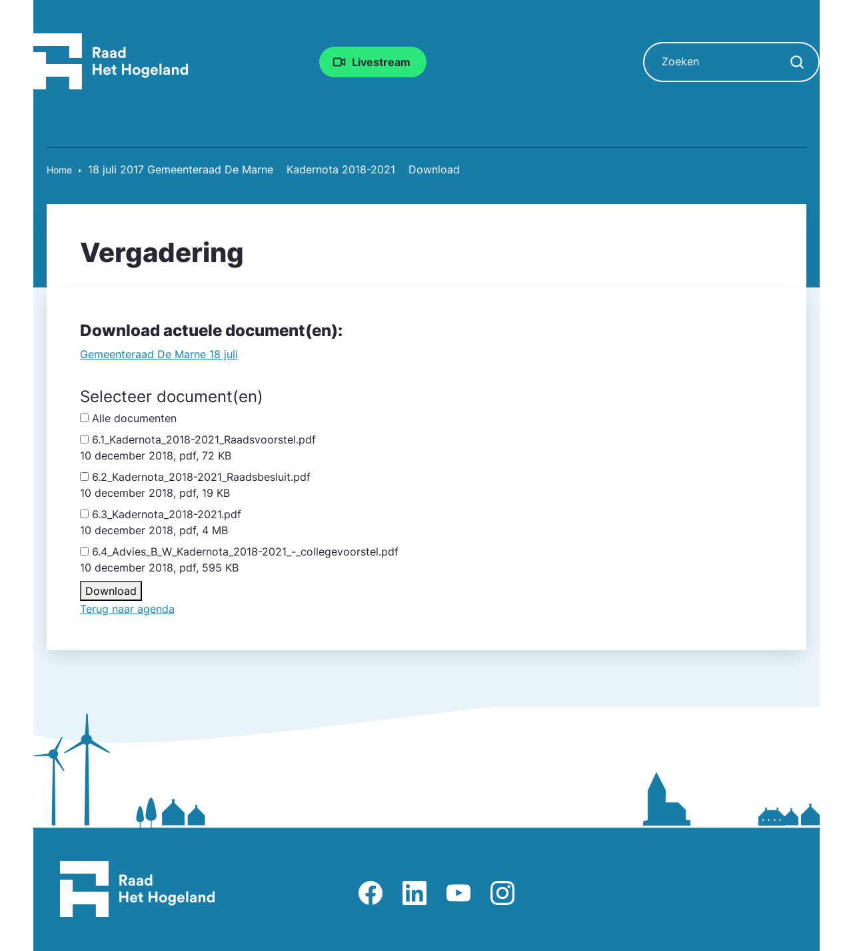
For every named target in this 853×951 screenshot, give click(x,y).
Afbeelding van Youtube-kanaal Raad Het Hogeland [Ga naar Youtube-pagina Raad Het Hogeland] (458, 893)
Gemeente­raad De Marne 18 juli (159, 354)
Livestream (381, 62)
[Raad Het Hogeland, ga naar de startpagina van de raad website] (111, 60)
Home (59, 169)
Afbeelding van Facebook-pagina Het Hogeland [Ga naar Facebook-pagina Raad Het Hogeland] (371, 893)
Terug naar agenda (127, 609)
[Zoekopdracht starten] (797, 62)
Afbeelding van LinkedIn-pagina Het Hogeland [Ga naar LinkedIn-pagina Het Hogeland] (414, 893)
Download (111, 591)
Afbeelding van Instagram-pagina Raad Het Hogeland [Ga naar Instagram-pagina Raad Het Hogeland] (502, 893)
